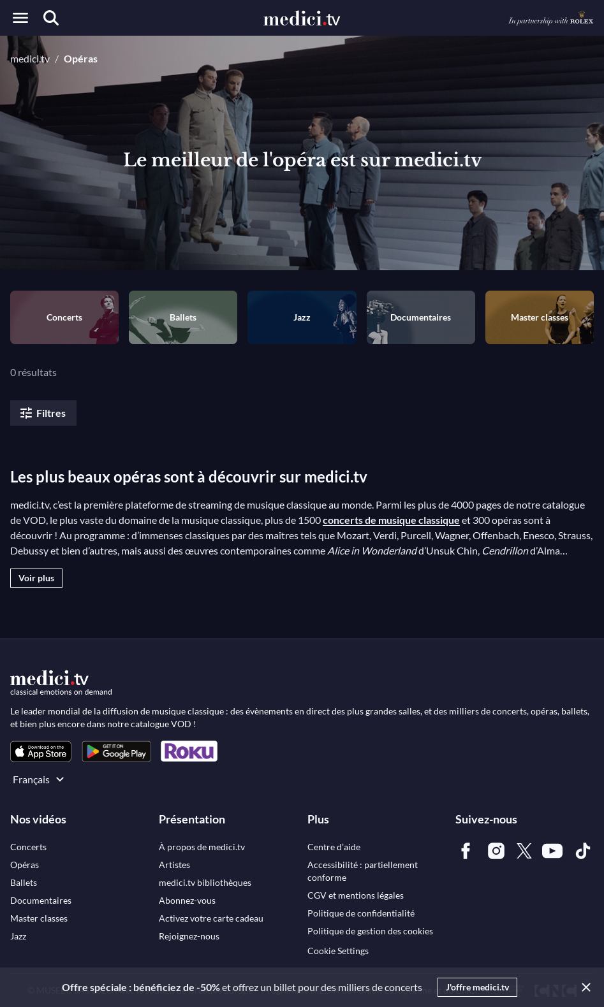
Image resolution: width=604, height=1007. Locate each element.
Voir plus (36, 577)
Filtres (42, 413)
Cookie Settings (338, 950)
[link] (40, 751)
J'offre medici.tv (477, 987)
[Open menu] (20, 18)
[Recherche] (51, 18)
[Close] (583, 987)
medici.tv (30, 58)
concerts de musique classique (391, 520)
